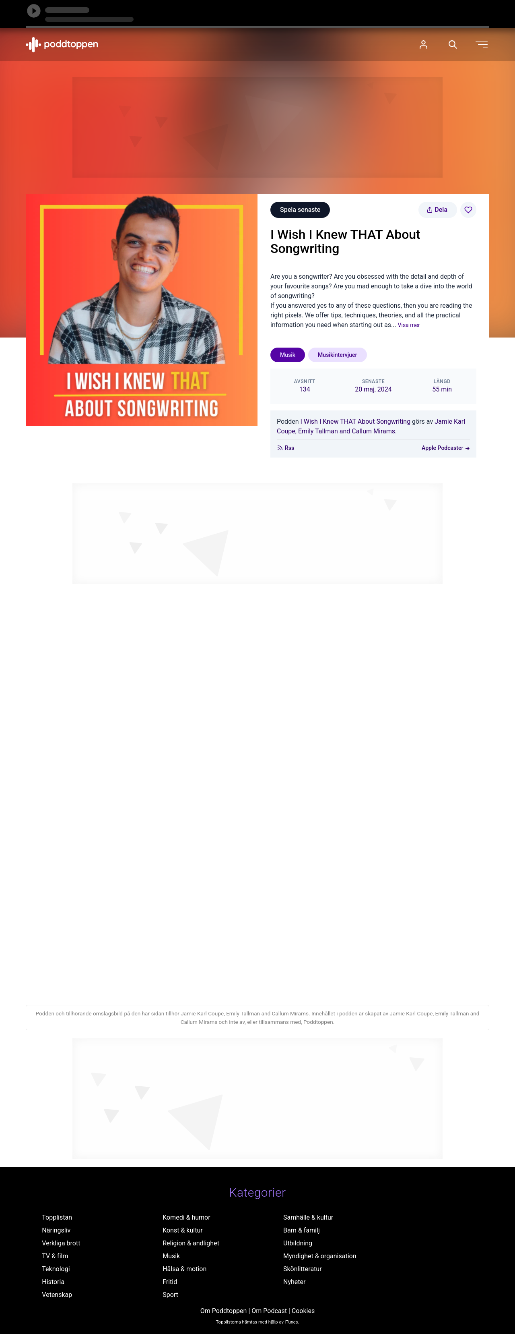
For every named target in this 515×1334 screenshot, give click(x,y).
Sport (170, 1295)
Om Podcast (269, 1311)
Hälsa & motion (184, 1269)
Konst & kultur (182, 1230)
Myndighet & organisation (319, 1256)
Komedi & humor (186, 1217)
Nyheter (294, 1282)
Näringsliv (56, 1230)
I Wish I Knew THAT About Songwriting (355, 421)
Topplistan (57, 1217)
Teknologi (56, 1269)
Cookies (303, 1311)
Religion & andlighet (191, 1243)
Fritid (170, 1282)
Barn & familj (301, 1230)
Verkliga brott (61, 1243)
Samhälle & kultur (308, 1217)
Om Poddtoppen (223, 1311)
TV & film (55, 1256)
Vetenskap (57, 1295)
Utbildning (297, 1243)
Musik (287, 355)
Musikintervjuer (337, 355)
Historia (53, 1282)
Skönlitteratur (302, 1269)
